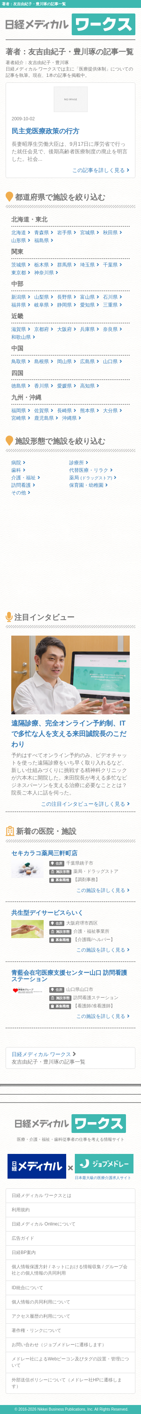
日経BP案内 (24, 1252)
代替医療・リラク (91, 470)
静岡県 (66, 305)
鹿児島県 (46, 418)
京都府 (43, 329)
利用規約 (21, 1209)
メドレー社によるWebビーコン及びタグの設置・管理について (70, 1362)
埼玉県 (89, 265)
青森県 (43, 232)
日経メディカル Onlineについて (44, 1224)
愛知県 (89, 305)
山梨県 (43, 297)
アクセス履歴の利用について (41, 1316)
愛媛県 (66, 386)
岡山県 (66, 361)
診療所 (78, 462)
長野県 (66, 297)
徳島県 (20, 386)
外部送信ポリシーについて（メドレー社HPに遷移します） (67, 1383)
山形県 (20, 240)
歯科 (18, 470)
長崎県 (66, 410)
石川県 (112, 297)
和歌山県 (23, 337)
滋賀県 (20, 329)
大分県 (112, 410)
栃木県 (43, 265)
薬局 (93, 477)
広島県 (89, 361)
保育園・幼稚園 (88, 485)
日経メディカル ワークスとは (41, 1195)
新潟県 (20, 297)
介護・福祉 (25, 477)
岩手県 (66, 232)
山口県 (112, 361)
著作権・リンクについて (36, 1330)
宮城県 (89, 232)
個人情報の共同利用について (41, 1302)
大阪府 (66, 329)
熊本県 (89, 410)
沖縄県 (71, 418)
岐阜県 (43, 305)
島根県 (43, 361)
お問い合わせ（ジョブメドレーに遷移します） (59, 1344)
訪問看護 (23, 485)
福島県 (43, 240)
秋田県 (112, 232)
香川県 (43, 386)
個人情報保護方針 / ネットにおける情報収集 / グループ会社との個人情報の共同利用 (69, 1270)
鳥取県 (20, 361)
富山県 (89, 297)
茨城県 (20, 265)
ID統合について (27, 1287)
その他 (20, 492)
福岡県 (20, 410)
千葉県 (112, 265)
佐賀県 (43, 410)
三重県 (112, 305)
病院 (18, 462)
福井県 (20, 305)
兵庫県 (89, 329)
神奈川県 (46, 272)
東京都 (20, 272)
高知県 (89, 386)
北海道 (20, 232)
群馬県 (66, 265)
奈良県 (112, 329)
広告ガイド (23, 1238)
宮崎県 (20, 418)
